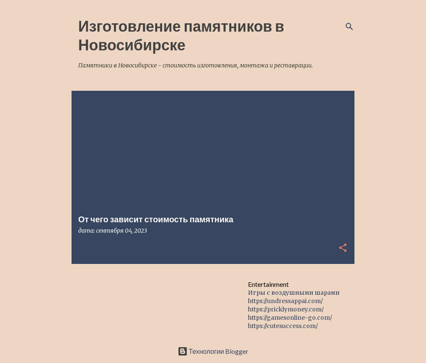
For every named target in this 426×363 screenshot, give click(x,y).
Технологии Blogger (213, 351)
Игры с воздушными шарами (293, 292)
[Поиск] (349, 27)
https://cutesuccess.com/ (283, 326)
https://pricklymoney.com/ (286, 309)
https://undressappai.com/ (285, 301)
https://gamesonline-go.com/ (290, 317)
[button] (343, 248)
